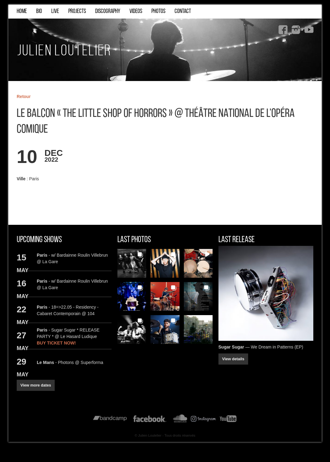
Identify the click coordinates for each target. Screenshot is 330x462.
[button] (131, 263)
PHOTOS (158, 11)
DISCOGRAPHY (107, 11)
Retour (24, 96)
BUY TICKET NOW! (56, 342)
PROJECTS (77, 11)
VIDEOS (135, 11)
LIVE (55, 11)
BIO (39, 11)
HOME (22, 11)
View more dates (35, 385)
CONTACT (183, 11)
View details (233, 359)
